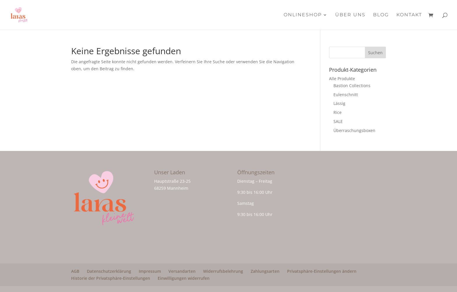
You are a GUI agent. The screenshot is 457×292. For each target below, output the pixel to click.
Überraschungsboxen (354, 130)
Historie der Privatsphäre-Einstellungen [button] (110, 278)
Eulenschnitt (345, 94)
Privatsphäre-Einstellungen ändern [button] (321, 271)
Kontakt (409, 15)
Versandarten (182, 271)
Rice (337, 112)
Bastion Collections (351, 85)
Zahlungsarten (265, 271)
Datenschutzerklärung (109, 271)
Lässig (339, 103)
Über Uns (350, 15)
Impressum (150, 271)
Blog (381, 15)
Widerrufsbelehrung (223, 271)
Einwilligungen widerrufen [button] (184, 278)
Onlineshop (303, 15)
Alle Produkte (342, 78)
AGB (75, 271)
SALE (338, 121)
